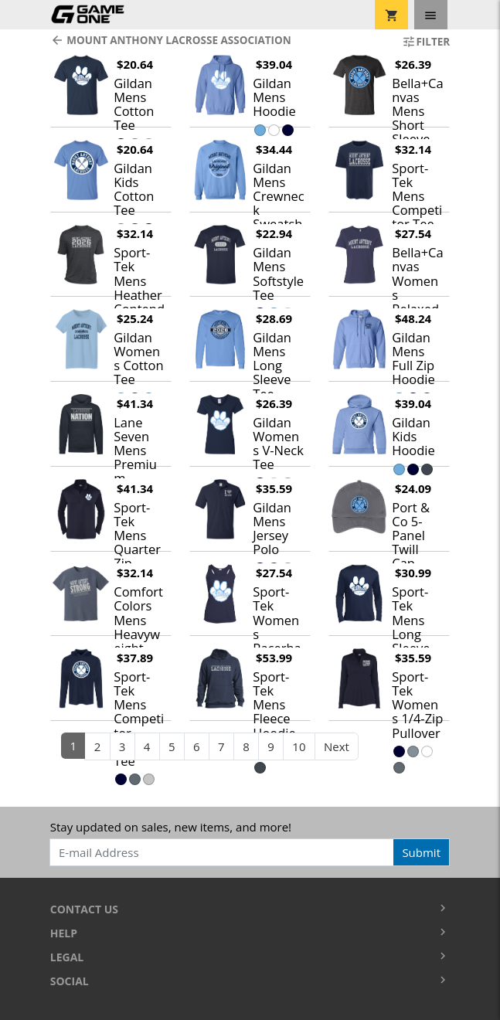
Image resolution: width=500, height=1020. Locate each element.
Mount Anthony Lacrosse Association (170, 40)
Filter (426, 42)
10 (298, 746)
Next (336, 746)
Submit (421, 852)
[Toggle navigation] (430, 14)
